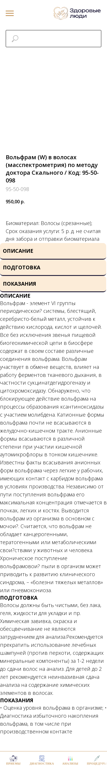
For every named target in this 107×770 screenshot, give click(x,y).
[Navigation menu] (10, 13)
